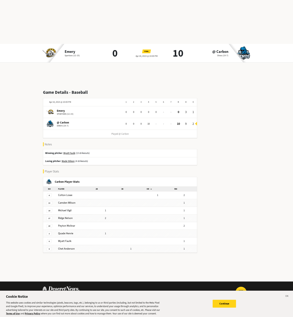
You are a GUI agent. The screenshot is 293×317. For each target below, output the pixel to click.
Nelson (65, 218)
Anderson (66, 248)
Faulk (64, 241)
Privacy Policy (32, 315)
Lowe (65, 195)
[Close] (287, 298)
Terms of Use (13, 315)
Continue (224, 305)
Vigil (65, 210)
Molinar (66, 226)
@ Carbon (220, 51)
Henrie (65, 233)
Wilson (66, 203)
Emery (70, 51)
